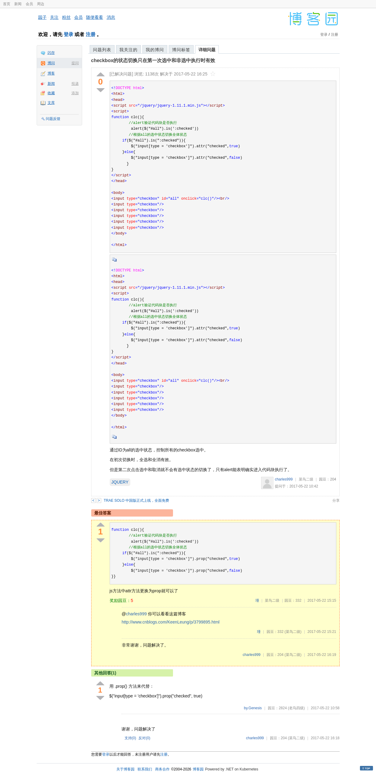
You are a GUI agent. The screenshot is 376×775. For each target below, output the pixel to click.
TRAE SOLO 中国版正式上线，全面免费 (136, 500)
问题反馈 (53, 119)
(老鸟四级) (296, 708)
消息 (111, 17)
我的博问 (155, 49)
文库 (51, 103)
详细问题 (206, 49)
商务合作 (162, 769)
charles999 (284, 479)
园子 (42, 17)
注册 (90, 34)
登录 (68, 34)
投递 (75, 83)
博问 (51, 63)
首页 (6, 4)
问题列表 (102, 49)
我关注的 (128, 49)
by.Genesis (253, 708)
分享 (336, 500)
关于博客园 (125, 769)
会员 (29, 4)
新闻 (18, 4)
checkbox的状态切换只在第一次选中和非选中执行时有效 (153, 60)
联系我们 (145, 769)
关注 (54, 17)
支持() (130, 738)
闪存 (51, 53)
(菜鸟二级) (292, 632)
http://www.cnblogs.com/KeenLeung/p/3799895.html (171, 622)
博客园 (198, 769)
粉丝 (66, 17)
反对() (144, 738)
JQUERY (120, 482)
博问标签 (181, 49)
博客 (51, 73)
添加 (75, 93)
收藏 (51, 93)
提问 (75, 63)
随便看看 (94, 17)
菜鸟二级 (306, 479)
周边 (40, 4)
